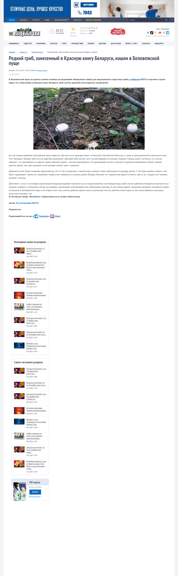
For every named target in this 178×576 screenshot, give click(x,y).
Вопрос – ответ (131, 43)
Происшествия (77, 43)
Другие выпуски (34, 496)
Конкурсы (146, 43)
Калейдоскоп (37, 52)
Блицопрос (159, 43)
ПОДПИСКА (23, 20)
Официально (14, 43)
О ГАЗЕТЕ (36, 20)
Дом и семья (116, 43)
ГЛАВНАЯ (12, 20)
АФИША (47, 20)
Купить (35, 492)
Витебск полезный (93, 20)
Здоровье (102, 43)
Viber (55, 216)
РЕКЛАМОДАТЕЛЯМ (62, 20)
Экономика (40, 43)
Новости (23, 52)
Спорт (64, 43)
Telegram (41, 216)
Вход (158, 29)
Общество (28, 43)
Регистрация (165, 29)
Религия (91, 43)
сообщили (135, 79)
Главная (12, 52)
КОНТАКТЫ (77, 20)
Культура (53, 43)
